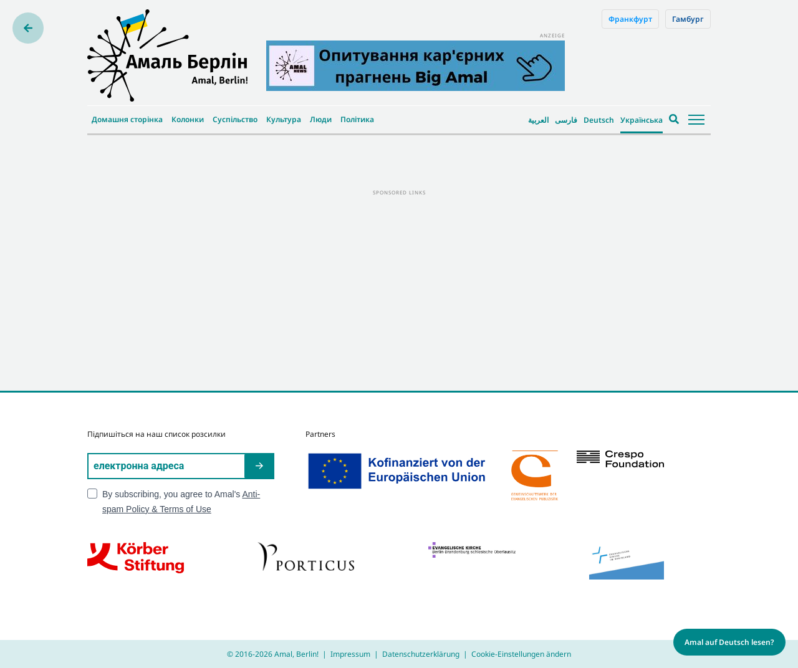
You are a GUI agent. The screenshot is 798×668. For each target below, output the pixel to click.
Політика (357, 119)
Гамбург (688, 19)
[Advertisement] (399, 285)
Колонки (187, 119)
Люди (321, 119)
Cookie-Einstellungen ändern (521, 654)
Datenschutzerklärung (420, 654)
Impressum (350, 654)
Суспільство (235, 119)
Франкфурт (630, 19)
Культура (283, 119)
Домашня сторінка (127, 119)
